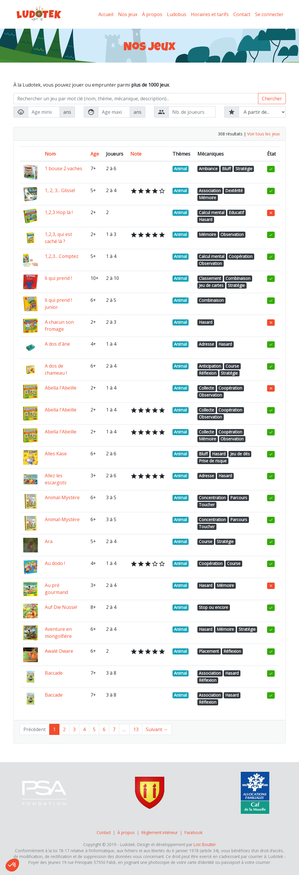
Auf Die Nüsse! (61, 607)
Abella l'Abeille (60, 388)
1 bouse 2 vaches (63, 168)
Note (135, 154)
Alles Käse (56, 453)
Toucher (207, 504)
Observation (232, 234)
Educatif (236, 212)
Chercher (272, 98)
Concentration (212, 497)
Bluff (226, 168)
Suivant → (157, 729)
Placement (209, 651)
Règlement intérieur (159, 832)
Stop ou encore (213, 607)
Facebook (193, 832)
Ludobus (176, 14)
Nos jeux (127, 14)
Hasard (205, 219)
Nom (50, 154)
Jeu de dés (240, 454)
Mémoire (207, 197)
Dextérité (234, 190)
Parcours (238, 497)
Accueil (105, 14)
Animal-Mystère (62, 497)
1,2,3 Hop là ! (59, 212)
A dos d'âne (57, 344)
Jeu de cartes (211, 285)
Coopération (240, 256)
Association (210, 190)
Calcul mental (211, 212)
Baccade (54, 673)
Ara (48, 541)
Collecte (206, 388)
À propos (152, 14)
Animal (180, 168)
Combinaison (237, 278)
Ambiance (208, 168)
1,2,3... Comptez (61, 256)
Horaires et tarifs (210, 14)
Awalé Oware (59, 651)
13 (136, 729)
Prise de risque (213, 461)
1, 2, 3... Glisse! (60, 190)
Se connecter (269, 14)
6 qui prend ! (58, 278)
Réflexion (207, 373)
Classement (210, 278)
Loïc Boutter (205, 844)
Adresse (206, 344)
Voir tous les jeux (263, 134)
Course (232, 366)
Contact (241, 14)
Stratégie (243, 168)
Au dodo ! (55, 563)
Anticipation (210, 366)
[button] (12, 865)
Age (94, 154)
